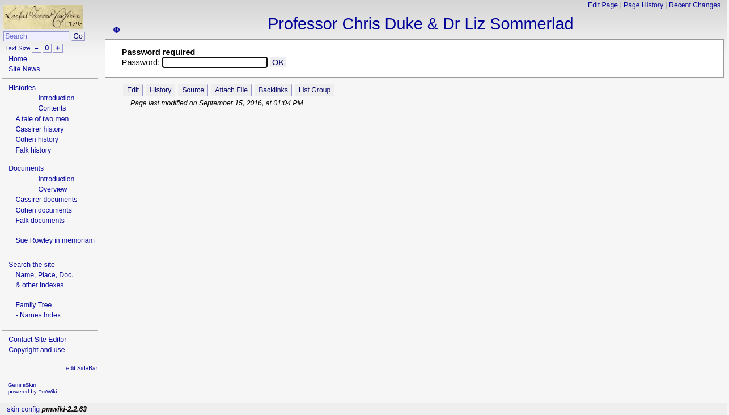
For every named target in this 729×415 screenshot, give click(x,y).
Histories (22, 88)
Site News (24, 69)
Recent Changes (694, 5)
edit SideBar (82, 368)
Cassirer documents (46, 200)
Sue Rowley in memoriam (54, 240)
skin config (23, 409)
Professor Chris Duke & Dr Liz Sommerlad (420, 24)
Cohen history (36, 139)
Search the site (32, 265)
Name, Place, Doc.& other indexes (44, 280)
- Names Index (38, 315)
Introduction (56, 98)
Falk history (33, 150)
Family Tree (33, 305)
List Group (314, 90)
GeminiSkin (22, 385)
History (160, 90)
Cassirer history (39, 129)
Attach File (231, 90)
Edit (133, 90)
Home (18, 59)
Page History (643, 5)
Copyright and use (37, 350)
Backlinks (273, 90)
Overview (52, 189)
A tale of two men (42, 119)
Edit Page (603, 5)
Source (193, 90)
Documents (26, 168)
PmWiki (47, 391)
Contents (52, 108)
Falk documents (39, 221)
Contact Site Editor (37, 340)
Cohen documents (43, 210)
